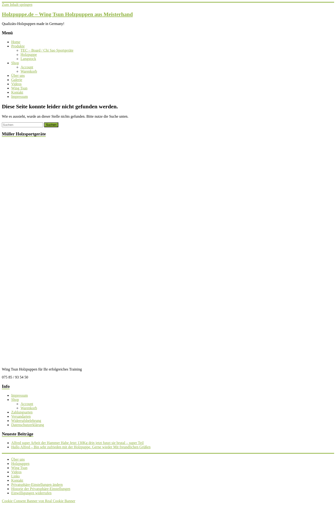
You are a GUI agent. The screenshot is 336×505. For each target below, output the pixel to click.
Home (15, 42)
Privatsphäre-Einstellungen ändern (37, 485)
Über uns (18, 76)
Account (27, 67)
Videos (16, 84)
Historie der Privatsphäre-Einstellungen (40, 489)
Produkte (18, 46)
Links (15, 476)
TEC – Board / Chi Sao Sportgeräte (47, 50)
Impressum (19, 97)
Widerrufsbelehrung (26, 421)
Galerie (16, 80)
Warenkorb (29, 71)
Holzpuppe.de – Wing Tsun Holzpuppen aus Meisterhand (67, 14)
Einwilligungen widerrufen (31, 493)
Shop (15, 63)
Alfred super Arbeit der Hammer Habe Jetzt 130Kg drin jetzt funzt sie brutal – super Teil (77, 443)
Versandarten (21, 416)
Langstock (28, 59)
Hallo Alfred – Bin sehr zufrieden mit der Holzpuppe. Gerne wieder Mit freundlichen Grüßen (80, 447)
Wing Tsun (19, 88)
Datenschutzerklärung (27, 425)
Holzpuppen (20, 464)
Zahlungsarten (22, 412)
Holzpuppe (29, 55)
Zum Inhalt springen (17, 5)
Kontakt (17, 92)
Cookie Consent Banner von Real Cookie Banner (38, 501)
